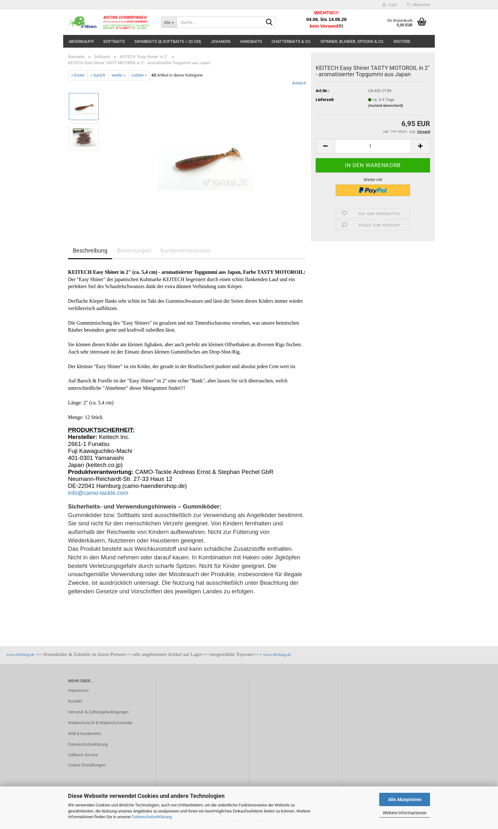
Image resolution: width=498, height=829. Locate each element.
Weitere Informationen (405, 812)
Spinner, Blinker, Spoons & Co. (352, 41)
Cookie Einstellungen (86, 765)
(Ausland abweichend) (385, 106)
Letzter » (139, 75)
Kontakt (75, 701)
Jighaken (220, 41)
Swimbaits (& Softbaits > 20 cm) (167, 41)
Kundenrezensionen (185, 250)
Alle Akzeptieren (404, 799)
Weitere (402, 41)
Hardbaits (251, 41)
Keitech (299, 83)
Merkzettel (418, 5)
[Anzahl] (373, 146)
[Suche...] (169, 22)
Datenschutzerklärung (152, 816)
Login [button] (389, 5)
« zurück (98, 75)
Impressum (78, 690)
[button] (325, 146)
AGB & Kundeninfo (84, 733)
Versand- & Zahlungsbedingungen (98, 712)
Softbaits (114, 41)
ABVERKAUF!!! (81, 41)
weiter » (118, 75)
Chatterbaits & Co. (291, 41)
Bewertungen (134, 250)
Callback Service (83, 754)
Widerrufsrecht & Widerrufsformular (100, 722)
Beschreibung (90, 250)
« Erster (77, 75)
